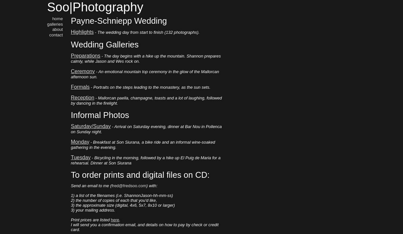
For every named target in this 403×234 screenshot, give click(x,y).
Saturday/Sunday (91, 126)
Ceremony (83, 71)
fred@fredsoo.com (128, 185)
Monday (80, 142)
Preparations (85, 55)
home (57, 18)
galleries (55, 24)
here (115, 219)
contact (56, 34)
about (57, 29)
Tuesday (81, 157)
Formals (80, 87)
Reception (82, 97)
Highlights (82, 32)
